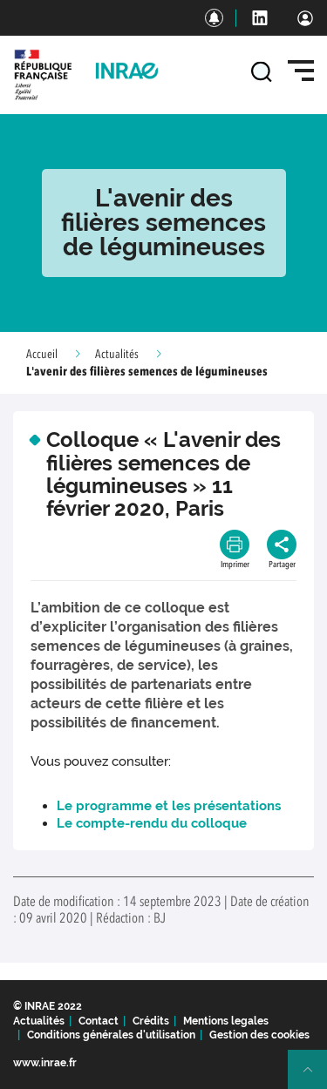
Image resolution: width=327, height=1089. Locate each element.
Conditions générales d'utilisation (111, 1035)
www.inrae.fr (45, 1063)
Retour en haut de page (315, 1077)
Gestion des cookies (259, 1035)
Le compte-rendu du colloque (152, 823)
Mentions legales (226, 1021)
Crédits (151, 1021)
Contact (98, 1021)
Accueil (42, 354)
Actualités (117, 354)
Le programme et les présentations (169, 806)
